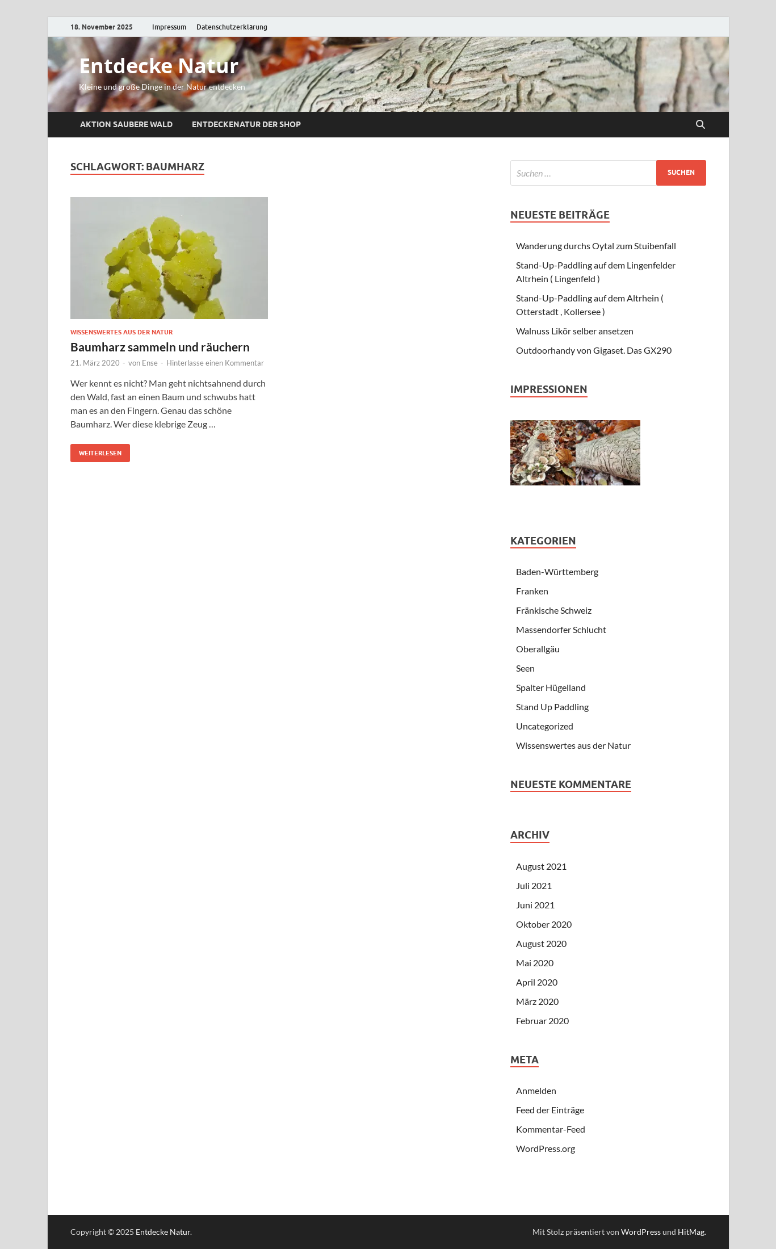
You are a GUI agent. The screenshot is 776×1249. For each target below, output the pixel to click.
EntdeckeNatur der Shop (246, 124)
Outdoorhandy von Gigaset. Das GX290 (594, 350)
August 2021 (541, 866)
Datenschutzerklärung (231, 27)
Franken (532, 590)
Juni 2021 (535, 904)
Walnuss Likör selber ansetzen (575, 330)
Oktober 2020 (544, 924)
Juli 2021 (534, 885)
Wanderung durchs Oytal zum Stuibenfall (596, 245)
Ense (150, 362)
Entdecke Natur (158, 65)
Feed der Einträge (550, 1109)
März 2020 (537, 1001)
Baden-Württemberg (557, 571)
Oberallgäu (538, 648)
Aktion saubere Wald (126, 124)
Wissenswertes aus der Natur (121, 332)
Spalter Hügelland (551, 687)
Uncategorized (544, 725)
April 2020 (536, 981)
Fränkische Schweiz (554, 610)
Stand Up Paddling (552, 706)
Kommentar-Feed (550, 1129)
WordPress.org (545, 1148)
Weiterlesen (95, 450)
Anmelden (536, 1090)
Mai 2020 (534, 962)
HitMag (691, 1232)
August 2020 (541, 943)
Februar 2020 (542, 1020)
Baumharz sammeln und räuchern (160, 347)
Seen (525, 668)
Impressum (169, 27)
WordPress (641, 1232)
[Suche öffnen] (700, 125)
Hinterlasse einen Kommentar (215, 362)
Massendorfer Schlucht (561, 629)
